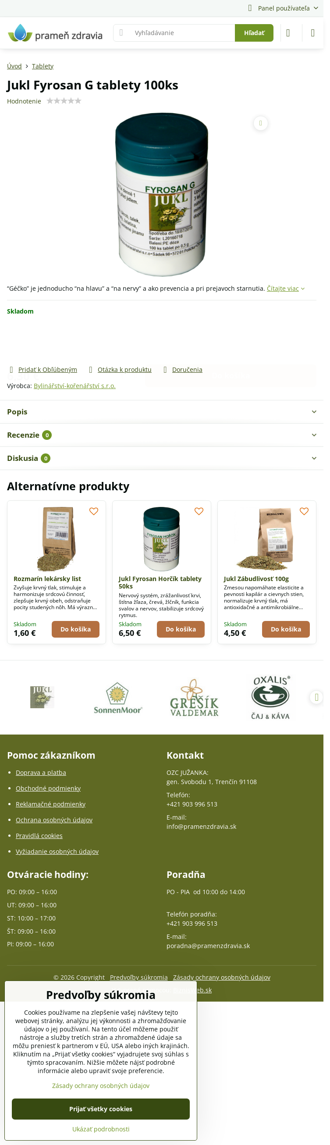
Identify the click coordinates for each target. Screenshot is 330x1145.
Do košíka (231, 340)
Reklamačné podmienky (50, 804)
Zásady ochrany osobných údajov (221, 977)
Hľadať (254, 33)
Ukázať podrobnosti (101, 1129)
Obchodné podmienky (48, 788)
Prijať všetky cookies (100, 1109)
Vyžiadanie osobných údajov (57, 851)
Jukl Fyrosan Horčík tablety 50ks (160, 582)
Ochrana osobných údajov (54, 820)
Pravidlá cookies (39, 835)
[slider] (64, 100)
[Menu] (312, 33)
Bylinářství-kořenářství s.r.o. (75, 386)
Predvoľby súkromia (139, 977)
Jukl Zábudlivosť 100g (256, 578)
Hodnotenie (24, 101)
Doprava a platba (41, 772)
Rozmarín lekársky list (47, 578)
